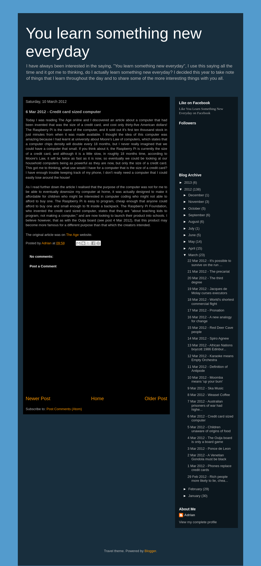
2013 (188, 182)
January (195, 496)
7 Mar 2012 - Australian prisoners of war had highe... (204, 405)
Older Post (156, 398)
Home (97, 398)
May (192, 242)
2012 (188, 189)
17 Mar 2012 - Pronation (205, 310)
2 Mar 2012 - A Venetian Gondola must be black (206, 457)
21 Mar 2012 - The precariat (208, 271)
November (196, 202)
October (195, 208)
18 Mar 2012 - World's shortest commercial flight (210, 302)
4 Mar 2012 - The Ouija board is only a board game (209, 440)
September (197, 215)
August (194, 222)
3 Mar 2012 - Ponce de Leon (209, 449)
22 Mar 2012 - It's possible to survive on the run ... (209, 263)
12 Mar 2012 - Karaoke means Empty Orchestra (210, 358)
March (193, 255)
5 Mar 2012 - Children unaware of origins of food (209, 429)
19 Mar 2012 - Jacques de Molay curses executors (207, 291)
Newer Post (38, 398)
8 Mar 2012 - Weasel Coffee (208, 395)
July (191, 228)
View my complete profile (198, 522)
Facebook (203, 113)
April (192, 248)
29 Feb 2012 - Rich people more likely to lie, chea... (207, 479)
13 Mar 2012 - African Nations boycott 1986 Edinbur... (209, 347)
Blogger (150, 551)
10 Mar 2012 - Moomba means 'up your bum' (205, 379)
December (196, 195)
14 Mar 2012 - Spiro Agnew (208, 338)
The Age (72, 235)
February (195, 489)
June (192, 235)
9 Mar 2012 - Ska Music (205, 388)
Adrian (189, 515)
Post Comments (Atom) (64, 409)
